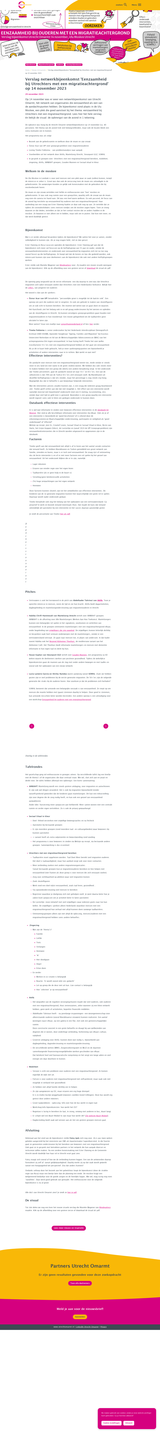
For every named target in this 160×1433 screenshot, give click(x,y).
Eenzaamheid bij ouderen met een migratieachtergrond (66, 739)
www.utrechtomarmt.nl (64, 1403)
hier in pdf (72, 1232)
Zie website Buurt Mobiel (97, 1155)
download (91, 298)
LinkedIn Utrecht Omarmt (87, 1403)
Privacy (104, 1403)
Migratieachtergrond (46, 64)
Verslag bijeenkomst (74, 64)
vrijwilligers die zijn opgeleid (61, 669)
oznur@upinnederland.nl (71, 390)
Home (27, 70)
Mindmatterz (65, 295)
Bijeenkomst (30, 64)
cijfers (30, 354)
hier (91, 390)
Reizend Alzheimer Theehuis (61, 680)
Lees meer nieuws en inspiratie (69, 1303)
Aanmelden (80, 1393)
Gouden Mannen (79, 694)
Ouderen (60, 64)
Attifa (100, 639)
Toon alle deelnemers (80, 1359)
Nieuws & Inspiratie (39, 70)
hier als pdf (65, 580)
